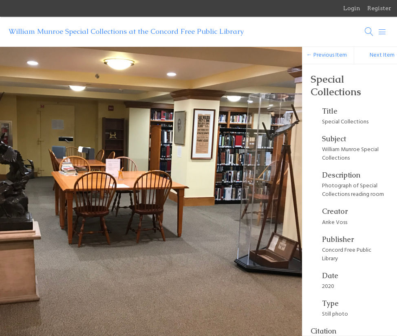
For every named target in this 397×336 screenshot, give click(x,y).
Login (351, 8)
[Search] (369, 31)
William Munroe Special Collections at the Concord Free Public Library (126, 31)
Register (379, 8)
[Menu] (382, 31)
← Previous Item (327, 55)
